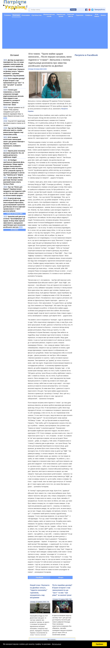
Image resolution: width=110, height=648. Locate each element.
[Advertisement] (55, 34)
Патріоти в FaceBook (86, 55)
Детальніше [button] (56, 644)
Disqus (60, 577)
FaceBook (39, 577)
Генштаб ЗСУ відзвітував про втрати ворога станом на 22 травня (14, 123)
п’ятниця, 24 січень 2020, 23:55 (37, 69)
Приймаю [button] (99, 644)
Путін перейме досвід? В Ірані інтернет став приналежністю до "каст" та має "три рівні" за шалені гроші (14, 83)
